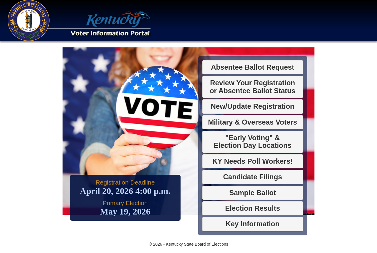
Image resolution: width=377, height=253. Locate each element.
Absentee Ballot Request (252, 67)
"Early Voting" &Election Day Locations (252, 141)
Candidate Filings (252, 177)
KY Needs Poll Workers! (252, 161)
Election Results (252, 208)
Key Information (253, 224)
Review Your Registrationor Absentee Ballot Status (252, 86)
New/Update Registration (252, 106)
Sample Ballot (252, 193)
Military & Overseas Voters (252, 122)
